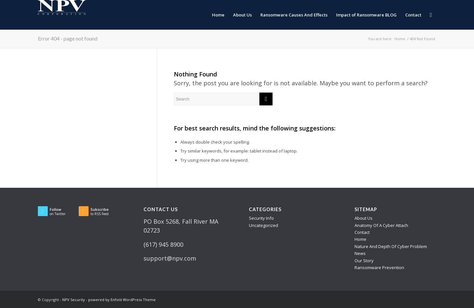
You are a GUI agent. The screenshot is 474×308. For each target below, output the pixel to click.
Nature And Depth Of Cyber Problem (391, 246)
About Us (364, 218)
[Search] (431, 15)
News (360, 253)
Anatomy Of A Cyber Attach (381, 225)
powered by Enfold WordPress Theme (122, 299)
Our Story (364, 261)
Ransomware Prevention (379, 267)
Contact (362, 232)
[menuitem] (218, 15)
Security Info (261, 218)
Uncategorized (263, 225)
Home (360, 239)
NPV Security (73, 299)
